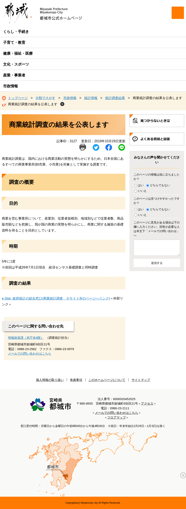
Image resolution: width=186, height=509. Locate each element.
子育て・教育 (14, 42)
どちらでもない (160, 185)
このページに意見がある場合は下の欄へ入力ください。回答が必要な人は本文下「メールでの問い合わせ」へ (157, 229)
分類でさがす (45, 98)
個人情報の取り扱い (50, 380)
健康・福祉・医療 (18, 53)
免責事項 (76, 380)
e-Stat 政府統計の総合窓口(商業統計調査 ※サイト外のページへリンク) (56, 298)
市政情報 (10, 86)
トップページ (18, 98)
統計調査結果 (115, 98)
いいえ (142, 190)
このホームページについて (106, 380)
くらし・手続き (16, 32)
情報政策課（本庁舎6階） (26, 337)
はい (141, 185)
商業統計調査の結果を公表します (32, 104)
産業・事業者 (14, 75)
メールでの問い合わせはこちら (29, 353)
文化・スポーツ (16, 64)
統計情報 (90, 98)
